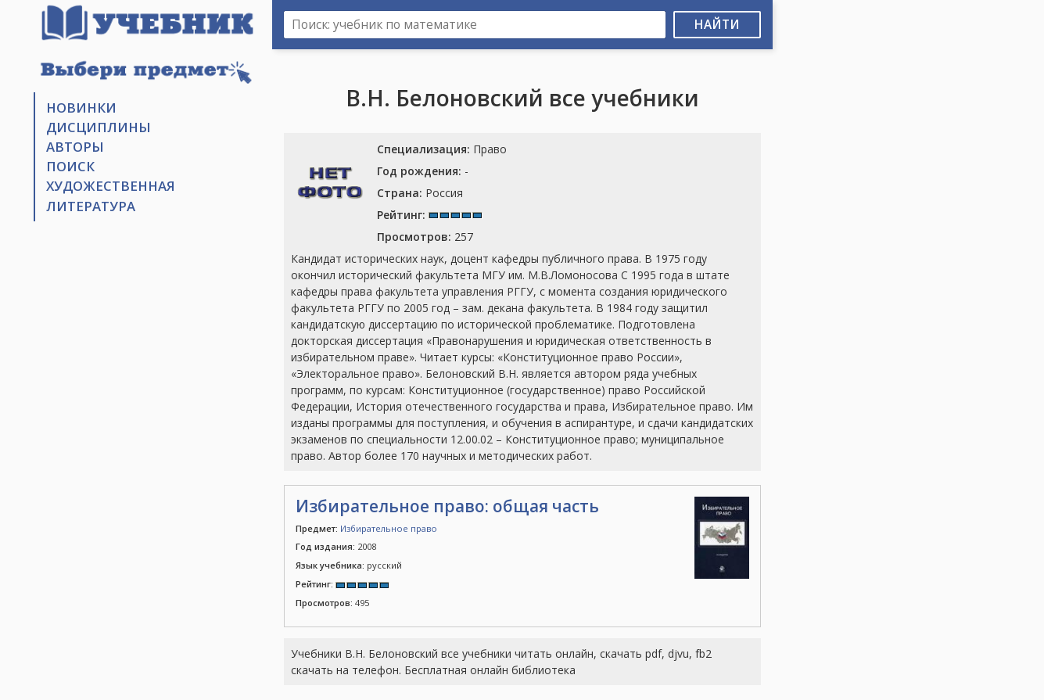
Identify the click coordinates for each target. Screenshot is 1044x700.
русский (349, 565)
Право (442, 149)
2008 (336, 546)
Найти (717, 24)
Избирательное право (388, 528)
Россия (420, 192)
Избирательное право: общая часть (447, 506)
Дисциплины (98, 127)
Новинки (81, 108)
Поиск (70, 166)
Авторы (75, 147)
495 (332, 602)
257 (425, 236)
